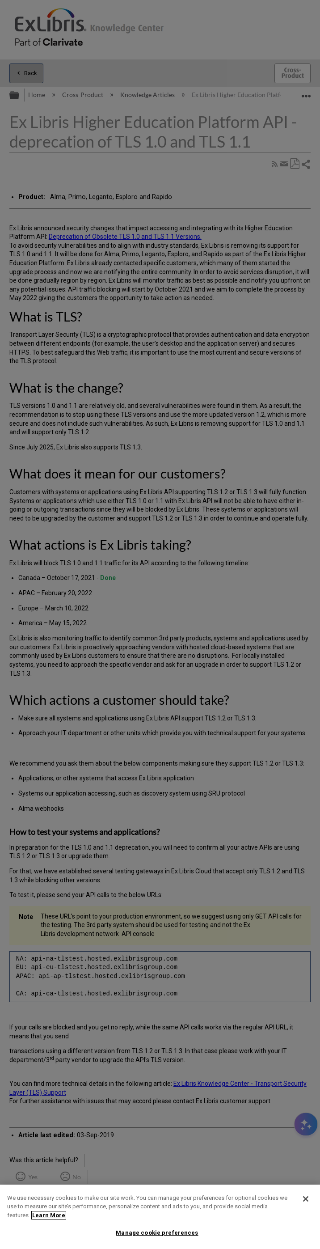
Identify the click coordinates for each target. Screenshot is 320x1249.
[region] (160, 1217)
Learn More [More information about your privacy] (48, 1215)
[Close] (306, 1199)
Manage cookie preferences (157, 1232)
